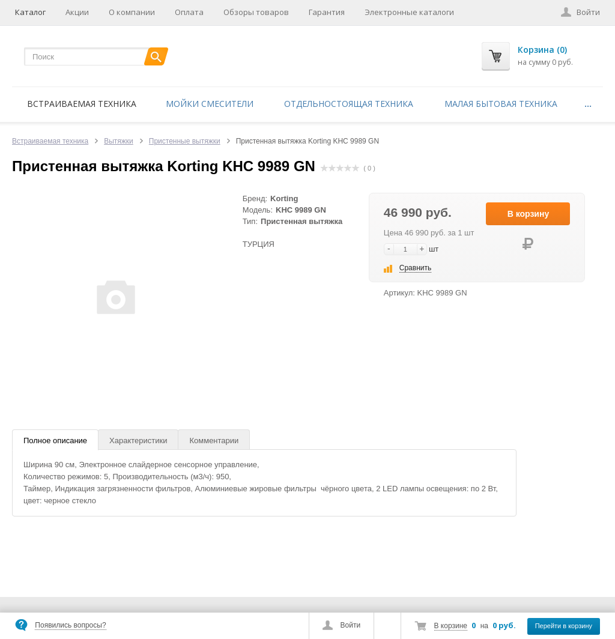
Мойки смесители (209, 103)
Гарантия (327, 12)
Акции (77, 12)
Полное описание (55, 440)
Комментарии (213, 440)
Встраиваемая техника (81, 103)
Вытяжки (118, 141)
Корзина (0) (542, 49)
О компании (132, 12)
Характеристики (138, 440)
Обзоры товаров (256, 12)
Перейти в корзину (563, 625)
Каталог (30, 12)
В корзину (528, 214)
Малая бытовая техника (500, 103)
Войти (351, 625)
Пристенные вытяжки (184, 141)
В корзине (450, 626)
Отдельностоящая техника (348, 103)
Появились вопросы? (70, 625)
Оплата (189, 12)
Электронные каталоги (409, 12)
